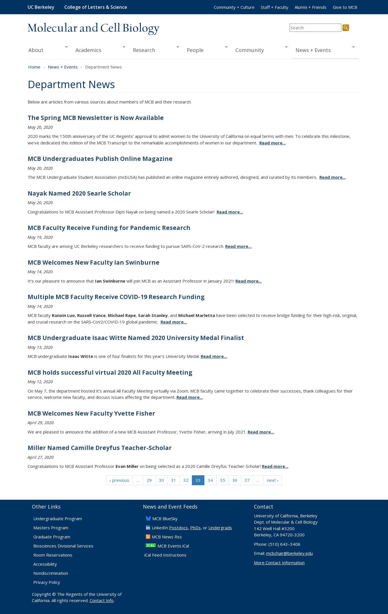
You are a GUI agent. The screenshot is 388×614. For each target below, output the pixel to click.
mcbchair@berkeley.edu (289, 553)
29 (149, 480)
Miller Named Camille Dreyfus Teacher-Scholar (100, 448)
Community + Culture (234, 7)
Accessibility (45, 564)
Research (154, 49)
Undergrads (220, 527)
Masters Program (50, 527)
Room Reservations (52, 555)
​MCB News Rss (167, 537)
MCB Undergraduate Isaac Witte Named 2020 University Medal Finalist (136, 338)
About (48, 49)
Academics (98, 49)
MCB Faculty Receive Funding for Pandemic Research (109, 228)
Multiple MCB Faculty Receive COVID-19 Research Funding (116, 297)
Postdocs (178, 527)
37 (247, 480)
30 (161, 480)
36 (234, 480)
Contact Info (102, 600)
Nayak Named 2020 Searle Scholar (79, 193)
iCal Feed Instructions (165, 555)
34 (210, 480)
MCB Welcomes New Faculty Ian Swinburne (93, 262)
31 (173, 480)
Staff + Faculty (274, 7)
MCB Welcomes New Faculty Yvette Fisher (91, 413)
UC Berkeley (41, 7)
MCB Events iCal (173, 546)
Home (34, 67)
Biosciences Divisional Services (63, 546)
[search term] (315, 28)
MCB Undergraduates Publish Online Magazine (100, 159)
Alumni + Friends (311, 7)
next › (272, 480)
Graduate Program (51, 537)
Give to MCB (345, 7)
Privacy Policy (46, 582)
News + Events (322, 49)
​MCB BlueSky (165, 518)
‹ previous (119, 480)
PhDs (195, 527)
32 (185, 480)
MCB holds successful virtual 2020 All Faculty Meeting (110, 372)
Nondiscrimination (50, 573)
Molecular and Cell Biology (93, 28)
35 (222, 480)
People (205, 49)
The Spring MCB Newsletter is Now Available (96, 118)
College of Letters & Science (95, 7)
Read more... (272, 143)
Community (259, 49)
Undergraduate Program (57, 518)
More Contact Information (279, 562)
